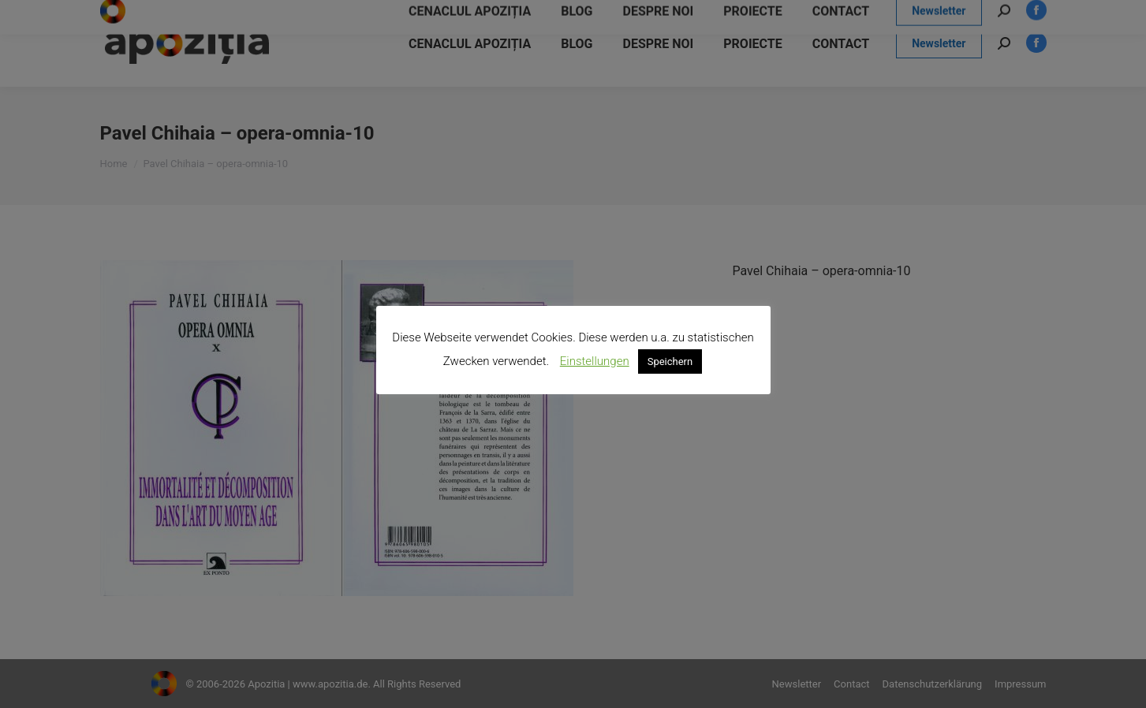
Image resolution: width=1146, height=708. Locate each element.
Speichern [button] (670, 361)
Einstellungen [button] (594, 361)
